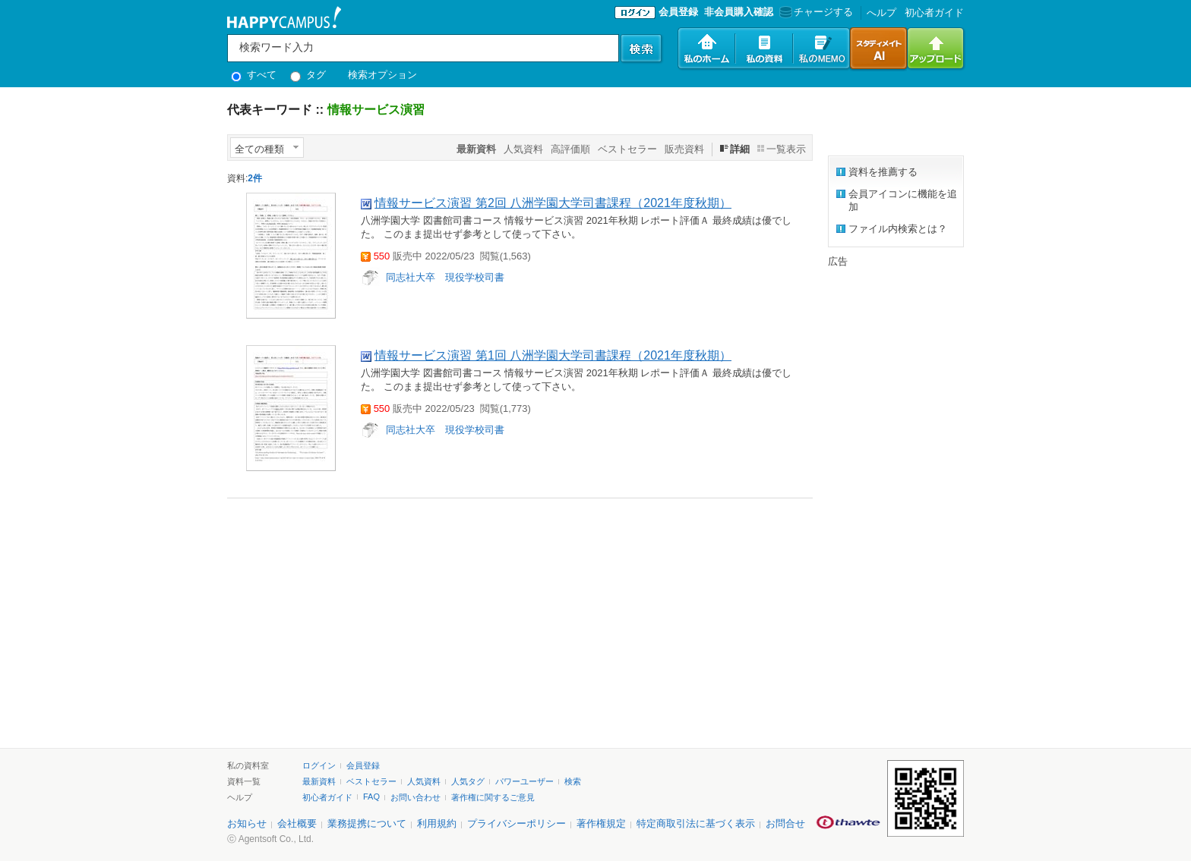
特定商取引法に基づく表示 (696, 823)
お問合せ (785, 823)
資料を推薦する (883, 172)
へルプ (881, 12)
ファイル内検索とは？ (897, 228)
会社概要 (297, 823)
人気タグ (468, 781)
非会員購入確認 (738, 11)
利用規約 (436, 823)
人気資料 (523, 149)
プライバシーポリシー (516, 823)
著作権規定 (601, 823)
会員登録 (678, 11)
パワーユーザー (524, 781)
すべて (253, 74)
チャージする (814, 11)
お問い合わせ (415, 797)
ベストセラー (627, 149)
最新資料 (319, 781)
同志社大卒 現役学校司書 (445, 277)
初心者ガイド (934, 12)
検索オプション (382, 74)
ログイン (319, 765)
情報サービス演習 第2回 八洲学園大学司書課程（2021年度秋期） (552, 202)
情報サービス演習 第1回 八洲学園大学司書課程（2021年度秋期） (552, 355)
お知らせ (247, 823)
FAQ (371, 796)
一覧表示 (786, 149)
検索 (572, 781)
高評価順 (570, 149)
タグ (308, 74)
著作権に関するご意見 (493, 797)
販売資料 (684, 149)
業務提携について (366, 823)
